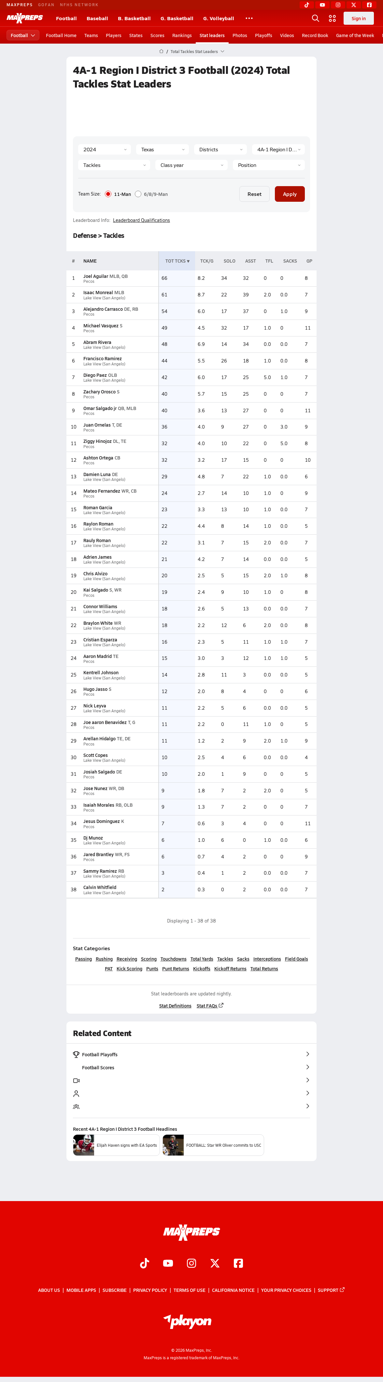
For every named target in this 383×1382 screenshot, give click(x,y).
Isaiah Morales (98, 804)
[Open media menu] (332, 18)
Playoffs (263, 35)
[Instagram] (338, 4)
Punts (152, 968)
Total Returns (264, 968)
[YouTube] (322, 4)
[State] (162, 149)
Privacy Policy (150, 1290)
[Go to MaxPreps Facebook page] (238, 1264)
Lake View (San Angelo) (104, 297)
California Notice (233, 1290)
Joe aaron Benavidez (105, 722)
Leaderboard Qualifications (141, 220)
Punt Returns (175, 968)
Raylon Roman (98, 523)
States (136, 35)
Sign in (359, 18)
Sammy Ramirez (100, 871)
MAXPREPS (20, 4)
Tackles (225, 959)
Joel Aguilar (95, 276)
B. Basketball (134, 18)
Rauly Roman (97, 540)
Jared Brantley (98, 854)
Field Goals (296, 959)
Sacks (243, 959)
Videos (287, 35)
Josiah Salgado (99, 771)
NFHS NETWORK (79, 4)
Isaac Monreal (98, 292)
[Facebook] (369, 4)
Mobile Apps (81, 1290)
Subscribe (115, 1290)
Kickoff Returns (230, 968)
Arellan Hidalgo (99, 738)
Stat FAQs (210, 1005)
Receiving (127, 959)
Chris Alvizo (95, 573)
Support (331, 1290)
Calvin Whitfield (99, 887)
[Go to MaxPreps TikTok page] (144, 1264)
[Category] (114, 165)
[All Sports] (249, 18)
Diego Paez (95, 375)
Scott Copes (95, 755)
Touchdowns (174, 959)
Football (66, 18)
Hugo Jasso (95, 689)
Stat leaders (212, 35)
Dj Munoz (93, 837)
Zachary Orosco (99, 391)
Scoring (149, 959)
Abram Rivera (97, 342)
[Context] (278, 149)
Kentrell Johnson (101, 672)
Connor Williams (100, 606)
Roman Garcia (97, 507)
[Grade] (191, 165)
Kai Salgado (95, 589)
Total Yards (202, 959)
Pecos (88, 281)
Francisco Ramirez (102, 358)
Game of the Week (355, 35)
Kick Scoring (129, 968)
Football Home (61, 35)
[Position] (269, 165)
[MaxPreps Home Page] (161, 51)
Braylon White (98, 623)
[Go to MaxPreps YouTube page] (168, 1264)
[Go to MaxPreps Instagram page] (191, 1264)
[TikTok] (307, 4)
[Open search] (315, 18)
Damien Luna (97, 474)
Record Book (315, 35)
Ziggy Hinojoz (97, 441)
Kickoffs (201, 968)
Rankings (182, 35)
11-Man (118, 194)
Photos (240, 35)
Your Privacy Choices (286, 1290)
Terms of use (190, 1290)
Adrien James (97, 557)
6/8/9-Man (151, 194)
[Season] (104, 149)
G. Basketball (177, 18)
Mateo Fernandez (101, 490)
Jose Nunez (95, 788)
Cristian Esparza (100, 639)
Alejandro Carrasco (103, 309)
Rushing (104, 959)
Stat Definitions (175, 1005)
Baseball (97, 18)
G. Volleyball (218, 18)
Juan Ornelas (97, 424)
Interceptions (267, 959)
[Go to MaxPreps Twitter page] (215, 1264)
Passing (83, 959)
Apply (290, 194)
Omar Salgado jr (100, 408)
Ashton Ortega (98, 457)
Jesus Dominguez (101, 821)
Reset (255, 194)
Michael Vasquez (101, 325)
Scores (157, 35)
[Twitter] (354, 4)
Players (113, 35)
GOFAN (46, 4)
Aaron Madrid (97, 656)
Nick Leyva (94, 705)
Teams (91, 35)
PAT (109, 968)
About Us (49, 1290)
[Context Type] (220, 149)
